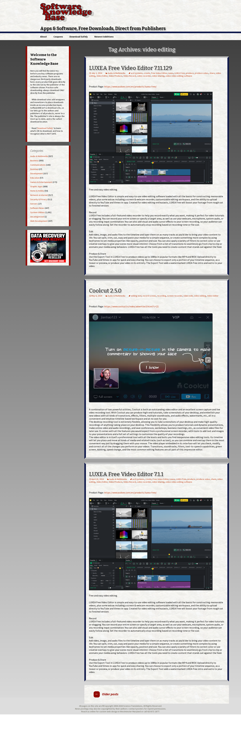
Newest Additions (104, 36)
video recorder (144, 75)
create (147, 73)
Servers (34, 203)
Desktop (34, 169)
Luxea (170, 73)
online (93, 711)
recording (161, 295)
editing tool (136, 295)
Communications (38, 164)
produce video (201, 73)
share (212, 73)
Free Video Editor (159, 73)
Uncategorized (37, 216)
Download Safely (79, 36)
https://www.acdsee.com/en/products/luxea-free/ (130, 86)
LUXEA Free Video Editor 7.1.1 (126, 474)
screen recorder (174, 295)
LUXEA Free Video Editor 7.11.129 (130, 68)
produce (190, 73)
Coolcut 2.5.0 (105, 290)
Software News (37, 208)
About (43, 36)
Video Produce (115, 75)
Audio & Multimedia (116, 73)
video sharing (158, 75)
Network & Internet (39, 195)
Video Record (129, 75)
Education (34, 177)
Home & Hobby (37, 190)
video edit (188, 295)
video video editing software (179, 75)
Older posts (106, 694)
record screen (149, 295)
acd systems (137, 73)
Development (36, 173)
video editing (200, 295)
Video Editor (102, 75)
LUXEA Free (179, 73)
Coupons (58, 36)
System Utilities (37, 212)
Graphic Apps (36, 186)
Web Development (38, 221)
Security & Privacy (38, 199)
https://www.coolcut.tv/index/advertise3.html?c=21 (131, 306)
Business (34, 160)
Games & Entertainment (41, 182)
